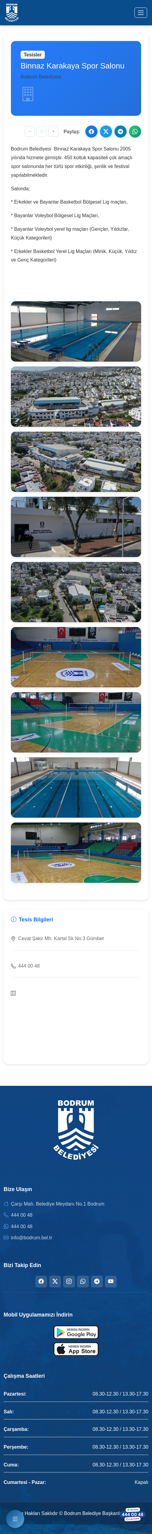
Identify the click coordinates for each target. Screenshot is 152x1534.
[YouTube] (111, 1281)
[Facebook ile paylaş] (91, 131)
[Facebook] (41, 1281)
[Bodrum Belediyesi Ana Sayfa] (12, 12)
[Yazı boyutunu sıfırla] (41, 131)
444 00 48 (21, 1215)
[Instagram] (69, 1281)
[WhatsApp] (83, 1281)
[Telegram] (97, 1281)
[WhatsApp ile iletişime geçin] (132, 1514)
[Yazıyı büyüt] (53, 131)
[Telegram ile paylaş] (120, 131)
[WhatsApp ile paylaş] (135, 131)
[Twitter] (55, 1281)
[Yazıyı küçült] (30, 131)
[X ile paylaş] (106, 131)
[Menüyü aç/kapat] (140, 13)
